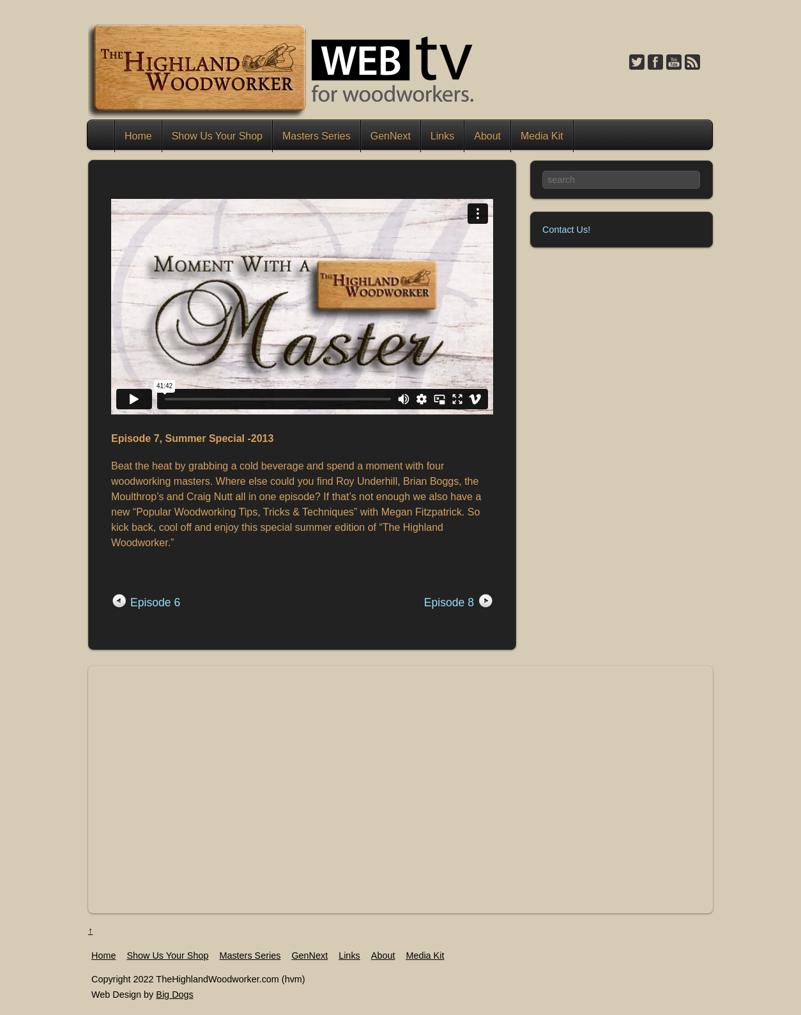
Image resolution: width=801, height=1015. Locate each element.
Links (442, 135)
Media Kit (542, 135)
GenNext (390, 135)
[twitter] (637, 63)
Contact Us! (566, 229)
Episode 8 (449, 602)
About (487, 135)
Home (102, 136)
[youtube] (674, 63)
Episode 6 (155, 602)
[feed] (692, 63)
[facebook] (655, 63)
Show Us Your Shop (217, 135)
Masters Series (316, 135)
